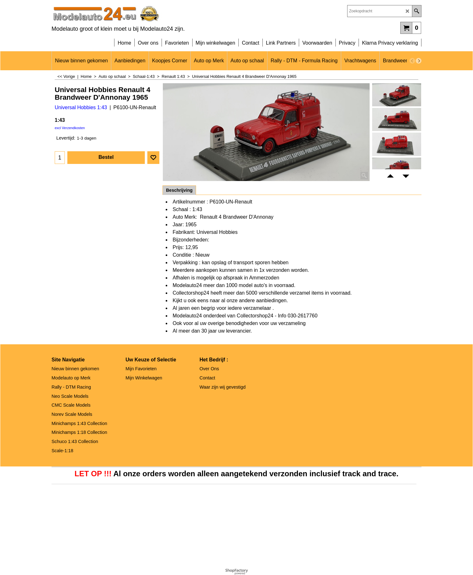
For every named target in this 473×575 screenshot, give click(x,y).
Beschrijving (179, 190)
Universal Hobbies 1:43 (81, 107)
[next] (418, 61)
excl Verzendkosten (70, 128)
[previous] (412, 61)
